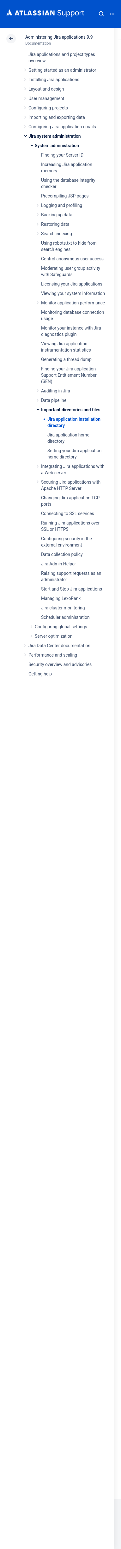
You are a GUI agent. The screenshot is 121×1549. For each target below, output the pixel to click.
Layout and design (46, 89)
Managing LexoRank (61, 598)
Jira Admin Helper (58, 563)
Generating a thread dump (66, 359)
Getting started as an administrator (62, 70)
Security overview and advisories (60, 664)
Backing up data (56, 214)
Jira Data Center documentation (59, 645)
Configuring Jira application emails (62, 126)
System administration (57, 145)
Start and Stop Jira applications (71, 588)
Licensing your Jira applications (71, 283)
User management (46, 98)
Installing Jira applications (53, 79)
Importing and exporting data (56, 117)
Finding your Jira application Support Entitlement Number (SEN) (69, 375)
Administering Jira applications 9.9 (59, 37)
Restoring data (55, 224)
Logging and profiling (61, 205)
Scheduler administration (65, 617)
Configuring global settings (61, 626)
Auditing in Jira (55, 390)
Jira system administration (54, 136)
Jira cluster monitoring (63, 607)
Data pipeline (53, 400)
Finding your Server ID (62, 155)
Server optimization (53, 636)
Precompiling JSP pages (64, 195)
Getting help (40, 673)
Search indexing (56, 233)
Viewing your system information (73, 293)
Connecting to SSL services (67, 513)
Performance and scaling (52, 655)
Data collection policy (62, 554)
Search (101, 14)
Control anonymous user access (72, 258)
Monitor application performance (73, 302)
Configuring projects (48, 107)
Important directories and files (70, 409)
